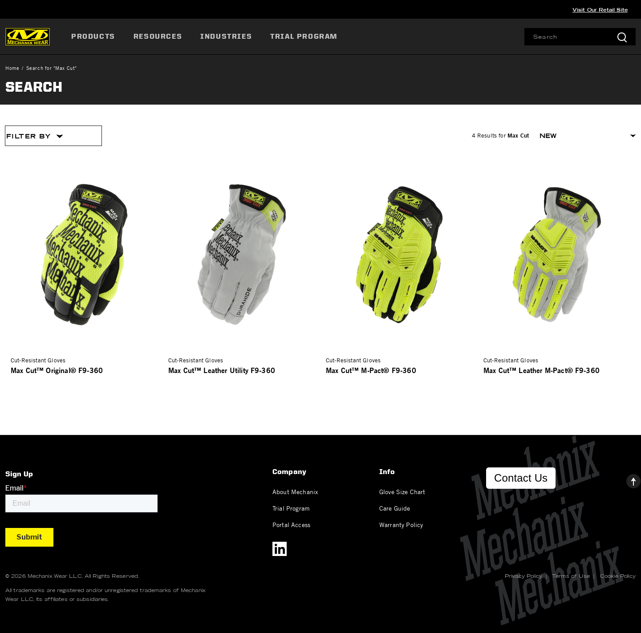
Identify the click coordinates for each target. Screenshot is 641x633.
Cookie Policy (618, 576)
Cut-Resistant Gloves (38, 360)
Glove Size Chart (402, 491)
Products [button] (93, 36)
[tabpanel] (320, 263)
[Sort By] (588, 136)
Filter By (34, 136)
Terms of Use (571, 576)
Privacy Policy (523, 576)
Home (12, 68)
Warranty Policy (401, 524)
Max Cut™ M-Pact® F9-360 (371, 370)
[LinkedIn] (279, 549)
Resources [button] (158, 36)
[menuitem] (94, 36)
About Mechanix (295, 491)
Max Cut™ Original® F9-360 (57, 370)
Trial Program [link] (303, 36)
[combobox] (580, 36)
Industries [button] (226, 36)
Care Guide (394, 508)
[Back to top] (626, 479)
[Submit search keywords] (622, 36)
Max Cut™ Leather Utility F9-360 (221, 370)
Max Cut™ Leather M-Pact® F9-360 (541, 370)
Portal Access (291, 524)
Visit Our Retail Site (600, 10)
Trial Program (291, 508)
